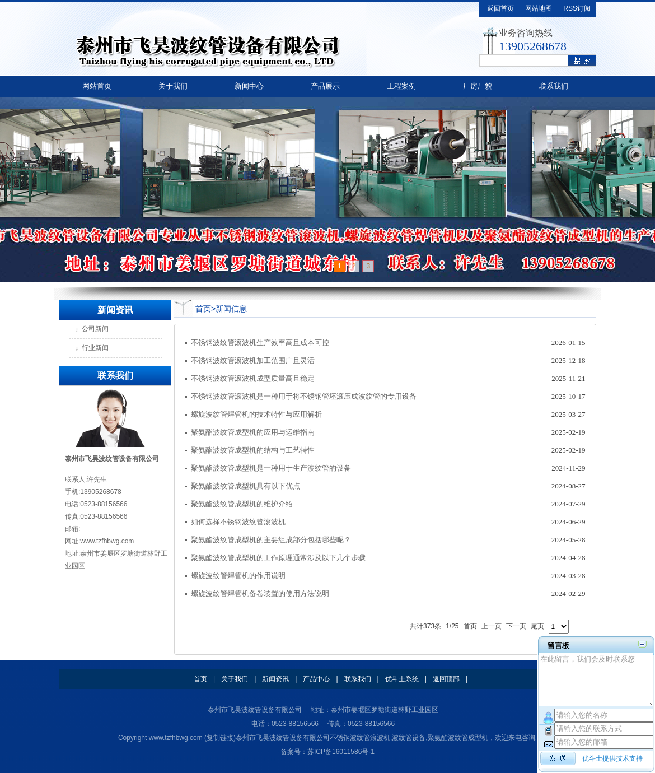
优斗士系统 (402, 679)
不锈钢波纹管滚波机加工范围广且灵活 (253, 360)
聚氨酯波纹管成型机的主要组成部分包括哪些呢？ (271, 539)
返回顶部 (446, 679)
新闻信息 (231, 308)
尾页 (537, 626)
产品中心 (316, 679)
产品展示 (325, 86)
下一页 (516, 626)
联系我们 (553, 86)
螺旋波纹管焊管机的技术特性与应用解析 (256, 414)
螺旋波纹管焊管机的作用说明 (238, 575)
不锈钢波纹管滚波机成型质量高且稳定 (253, 378)
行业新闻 (95, 348)
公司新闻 (95, 329)
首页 (203, 308)
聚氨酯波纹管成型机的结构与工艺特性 (253, 450)
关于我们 (173, 86)
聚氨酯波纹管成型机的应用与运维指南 (253, 432)
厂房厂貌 (477, 86)
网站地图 (538, 8)
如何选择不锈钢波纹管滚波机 (238, 522)
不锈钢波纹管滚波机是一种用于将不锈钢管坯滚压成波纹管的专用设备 (304, 396)
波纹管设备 (408, 738)
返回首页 (500, 8)
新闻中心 (249, 86)
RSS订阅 (577, 8)
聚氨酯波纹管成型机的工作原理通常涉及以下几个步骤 (278, 557)
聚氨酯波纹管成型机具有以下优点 (245, 486)
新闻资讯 (275, 679)
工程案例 (401, 86)
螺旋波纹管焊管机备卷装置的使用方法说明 (260, 593)
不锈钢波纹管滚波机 (360, 738)
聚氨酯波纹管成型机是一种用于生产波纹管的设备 (271, 468)
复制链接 (220, 738)
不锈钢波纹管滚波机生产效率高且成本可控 (260, 342)
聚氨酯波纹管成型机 (458, 738)
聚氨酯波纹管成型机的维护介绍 (242, 504)
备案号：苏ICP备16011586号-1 (327, 752)
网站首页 (96, 86)
